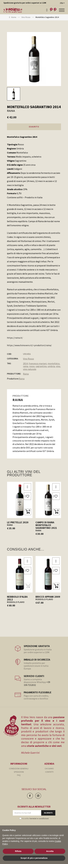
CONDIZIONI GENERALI (18, 768)
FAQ (19, 775)
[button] (28, 512)
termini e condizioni (39, 818)
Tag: (9, 363)
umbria (51, 366)
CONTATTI (49, 772)
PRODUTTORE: (14, 373)
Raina (26, 373)
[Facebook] (30, 796)
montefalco (54, 363)
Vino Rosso (28, 358)
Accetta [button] (50, 851)
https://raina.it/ (15, 337)
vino (58, 366)
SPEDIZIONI (19, 772)
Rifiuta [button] (18, 851)
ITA (61, 3)
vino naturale (29, 369)
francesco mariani (38, 363)
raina (25, 366)
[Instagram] (38, 796)
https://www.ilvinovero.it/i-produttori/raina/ (29, 345)
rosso (32, 366)
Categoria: (12, 358)
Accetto (35, 818)
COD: (9, 354)
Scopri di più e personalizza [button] (34, 858)
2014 (25, 363)
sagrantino (41, 366)
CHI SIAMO (49, 768)
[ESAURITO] (28, 586)
